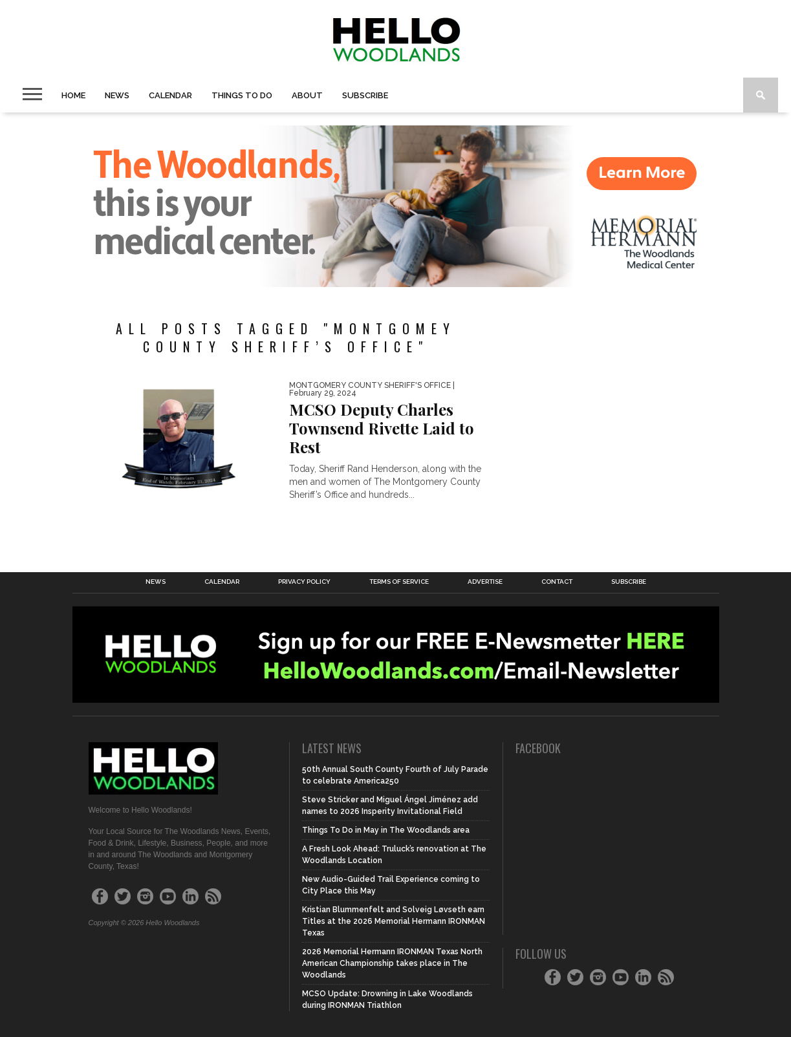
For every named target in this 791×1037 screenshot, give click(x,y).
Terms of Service (399, 582)
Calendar (170, 95)
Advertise (485, 582)
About (307, 95)
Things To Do (241, 95)
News (117, 95)
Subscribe (365, 95)
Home (73, 95)
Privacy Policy (304, 582)
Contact (556, 582)
